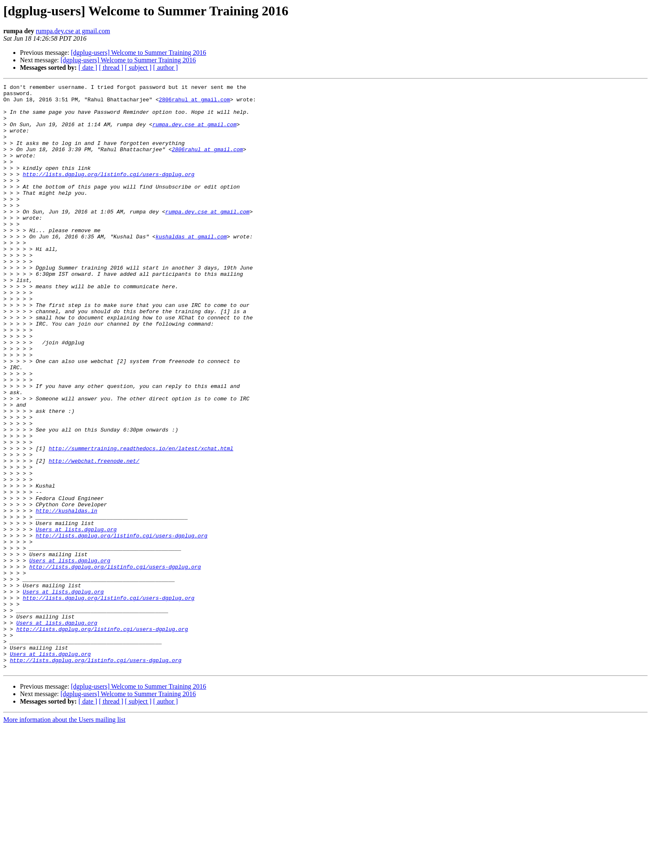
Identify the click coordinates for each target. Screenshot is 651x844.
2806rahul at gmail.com (194, 103)
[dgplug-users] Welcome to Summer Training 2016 (138, 52)
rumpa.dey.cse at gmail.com (73, 30)
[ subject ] (138, 67)
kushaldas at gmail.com (191, 267)
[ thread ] (111, 67)
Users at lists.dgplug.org (76, 619)
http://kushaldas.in (66, 596)
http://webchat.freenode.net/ (94, 536)
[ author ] (165, 67)
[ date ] (87, 67)
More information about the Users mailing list (64, 836)
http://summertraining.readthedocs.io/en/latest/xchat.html (141, 521)
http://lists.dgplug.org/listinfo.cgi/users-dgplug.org (108, 192)
